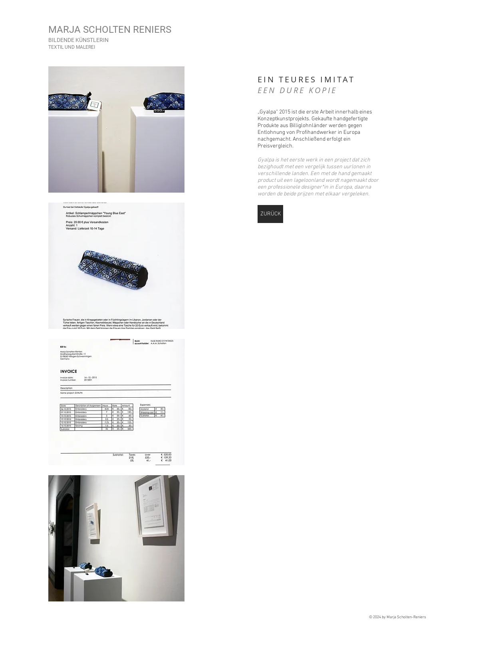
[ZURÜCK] (270, 214)
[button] (116, 129)
